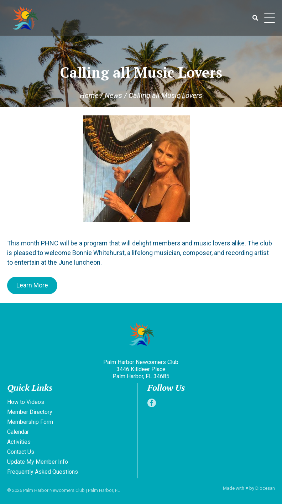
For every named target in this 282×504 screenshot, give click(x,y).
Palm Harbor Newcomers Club (54, 490)
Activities (19, 441)
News (113, 95)
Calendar (18, 431)
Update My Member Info (37, 461)
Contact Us (20, 451)
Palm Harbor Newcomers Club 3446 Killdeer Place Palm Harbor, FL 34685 (140, 369)
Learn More (32, 285)
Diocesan (265, 488)
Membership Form (30, 422)
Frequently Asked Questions (42, 471)
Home (89, 95)
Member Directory (29, 412)
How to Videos (25, 402)
